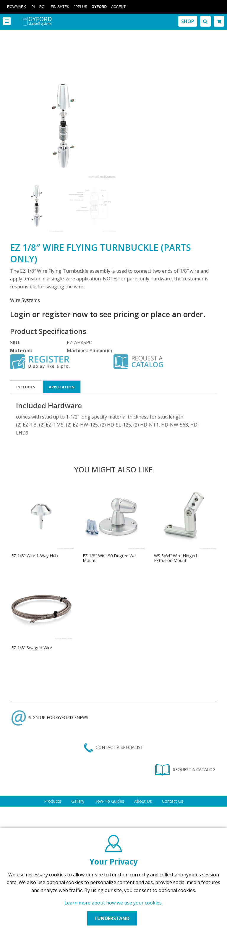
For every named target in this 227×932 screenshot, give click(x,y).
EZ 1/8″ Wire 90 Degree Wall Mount (110, 558)
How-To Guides (109, 801)
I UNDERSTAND (112, 918)
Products (52, 801)
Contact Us (172, 801)
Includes (25, 387)
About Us (143, 801)
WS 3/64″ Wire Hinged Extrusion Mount (175, 558)
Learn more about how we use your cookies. (113, 902)
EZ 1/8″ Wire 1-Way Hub (34, 555)
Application (61, 387)
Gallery (77, 801)
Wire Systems (25, 300)
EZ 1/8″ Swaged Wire (31, 647)
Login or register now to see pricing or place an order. (107, 314)
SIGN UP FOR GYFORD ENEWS (50, 717)
